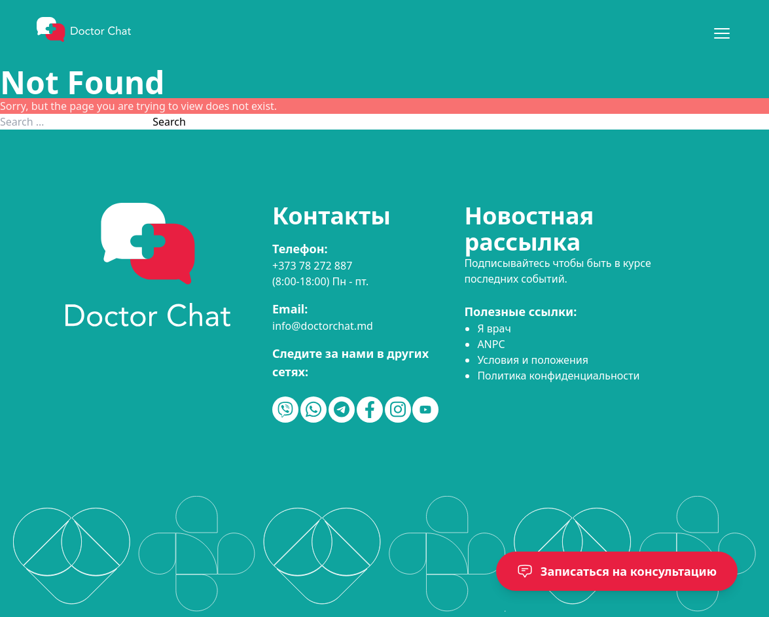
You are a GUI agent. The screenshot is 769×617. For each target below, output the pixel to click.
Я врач (493, 328)
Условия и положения (532, 360)
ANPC (491, 344)
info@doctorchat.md (322, 326)
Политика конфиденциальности (558, 375)
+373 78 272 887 (312, 265)
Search (169, 122)
